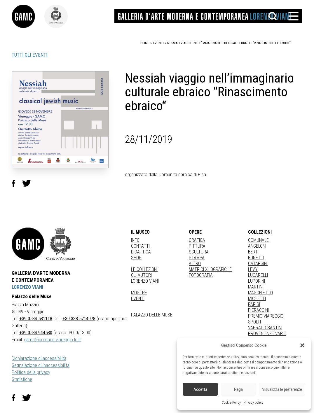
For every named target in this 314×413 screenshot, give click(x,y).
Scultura (199, 252)
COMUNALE (258, 240)
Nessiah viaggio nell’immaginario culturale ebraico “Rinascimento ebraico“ (229, 43)
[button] (302, 345)
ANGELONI (257, 246)
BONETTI (256, 257)
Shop (136, 257)
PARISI (254, 304)
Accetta (200, 389)
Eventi (137, 298)
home (144, 43)
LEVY (253, 269)
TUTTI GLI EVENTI (30, 55)
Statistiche (22, 379)
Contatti (140, 246)
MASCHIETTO (260, 292)
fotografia (201, 275)
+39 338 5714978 (78, 318)
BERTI (253, 252)
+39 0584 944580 (35, 332)
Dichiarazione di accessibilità (39, 358)
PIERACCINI (258, 310)
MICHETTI (257, 298)
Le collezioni (144, 269)
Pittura (197, 246)
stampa (197, 257)
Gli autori (141, 275)
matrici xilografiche (210, 269)
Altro (195, 263)
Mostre (139, 292)
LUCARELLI (258, 275)
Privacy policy (253, 402)
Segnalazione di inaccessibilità (40, 365)
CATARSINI (258, 263)
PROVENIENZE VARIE (267, 333)
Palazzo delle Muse (151, 315)
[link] (28, 16)
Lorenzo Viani (145, 281)
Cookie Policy (231, 402)
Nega (238, 389)
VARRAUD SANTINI (265, 327)
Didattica (141, 252)
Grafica (197, 240)
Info (135, 240)
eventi (158, 43)
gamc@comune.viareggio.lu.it (52, 339)
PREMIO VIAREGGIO (265, 316)
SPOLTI (254, 322)
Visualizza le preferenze (282, 389)
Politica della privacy (31, 372)
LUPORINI (256, 281)
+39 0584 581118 (35, 318)
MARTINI (255, 287)
